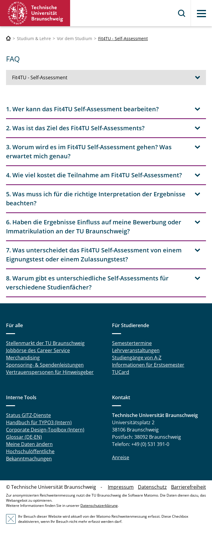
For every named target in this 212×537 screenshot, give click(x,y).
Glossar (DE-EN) (24, 437)
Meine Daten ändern (29, 444)
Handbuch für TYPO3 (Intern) (39, 422)
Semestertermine (132, 343)
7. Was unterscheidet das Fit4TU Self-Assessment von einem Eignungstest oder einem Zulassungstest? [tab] (94, 254)
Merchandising (23, 357)
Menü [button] (201, 13)
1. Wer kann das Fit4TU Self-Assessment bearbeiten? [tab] (82, 109)
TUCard (120, 372)
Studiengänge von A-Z (136, 357)
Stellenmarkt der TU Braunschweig (45, 343)
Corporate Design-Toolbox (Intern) (45, 429)
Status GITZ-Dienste (28, 415)
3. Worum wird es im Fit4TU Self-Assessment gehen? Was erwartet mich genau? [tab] (89, 151)
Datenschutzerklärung (99, 505)
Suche (181, 13)
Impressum (121, 487)
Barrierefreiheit (188, 487)
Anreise (120, 457)
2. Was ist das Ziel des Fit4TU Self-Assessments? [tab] (75, 128)
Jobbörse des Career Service (38, 350)
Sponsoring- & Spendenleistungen (45, 365)
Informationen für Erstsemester (148, 365)
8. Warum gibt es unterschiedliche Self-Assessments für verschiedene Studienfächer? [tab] (87, 282)
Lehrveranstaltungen (136, 350)
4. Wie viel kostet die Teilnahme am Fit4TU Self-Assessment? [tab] (94, 175)
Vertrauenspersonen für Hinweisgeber (50, 372)
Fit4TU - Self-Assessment (123, 38)
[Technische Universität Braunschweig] (8, 38)
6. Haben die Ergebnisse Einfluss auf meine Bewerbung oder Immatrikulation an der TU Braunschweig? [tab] (93, 226)
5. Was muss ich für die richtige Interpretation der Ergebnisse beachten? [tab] (96, 198)
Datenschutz (152, 487)
